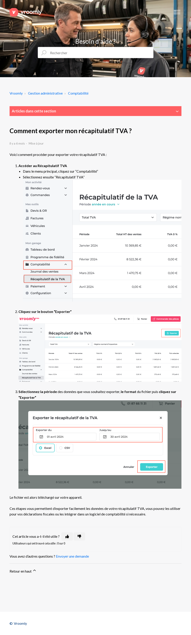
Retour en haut (23, 570)
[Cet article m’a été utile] (67, 536)
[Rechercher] (95, 52)
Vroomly (16, 93)
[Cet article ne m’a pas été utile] (79, 536)
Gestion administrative (45, 93)
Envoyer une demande (72, 556)
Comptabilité (78, 93)
